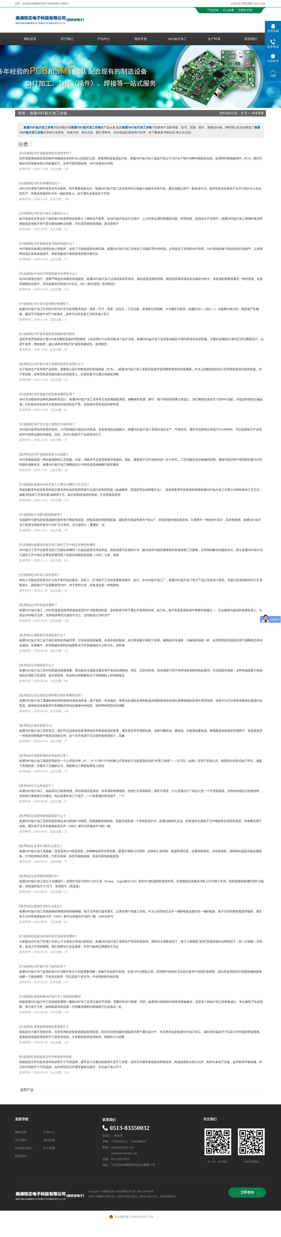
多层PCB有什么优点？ (48, 846)
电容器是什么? (43, 725)
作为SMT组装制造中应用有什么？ (56, 273)
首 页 (244, 113)
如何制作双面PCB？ (47, 876)
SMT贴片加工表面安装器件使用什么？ (59, 364)
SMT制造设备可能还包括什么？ (54, 243)
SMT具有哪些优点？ (47, 183)
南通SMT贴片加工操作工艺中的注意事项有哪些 (64, 544)
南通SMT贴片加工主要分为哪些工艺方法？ (61, 484)
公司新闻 (26, 213)
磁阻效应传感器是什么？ (50, 635)
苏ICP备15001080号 (143, 1191)
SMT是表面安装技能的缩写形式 (54, 334)
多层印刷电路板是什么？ (50, 815)
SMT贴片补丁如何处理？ (50, 966)
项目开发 (140, 39)
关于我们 (67, 39)
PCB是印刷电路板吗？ (48, 514)
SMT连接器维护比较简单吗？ (53, 153)
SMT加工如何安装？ (47, 574)
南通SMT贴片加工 (106, 1196)
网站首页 (30, 39)
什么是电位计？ (44, 785)
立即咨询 (247, 1192)
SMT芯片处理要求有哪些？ (51, 303)
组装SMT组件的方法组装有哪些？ (56, 936)
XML (263, 3)
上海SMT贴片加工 (148, 1196)
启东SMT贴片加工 (127, 1196)
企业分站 (236, 3)
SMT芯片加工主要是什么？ (51, 213)
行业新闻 (26, 153)
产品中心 (103, 39)
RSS (256, 3)
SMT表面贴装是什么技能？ (51, 454)
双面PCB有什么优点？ (48, 906)
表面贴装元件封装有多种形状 (53, 1056)
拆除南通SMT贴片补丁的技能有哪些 (57, 996)
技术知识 (26, 364)
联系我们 (251, 39)
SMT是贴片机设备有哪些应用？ (54, 394)
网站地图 (247, 3)
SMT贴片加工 (177, 39)
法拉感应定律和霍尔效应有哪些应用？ (58, 695)
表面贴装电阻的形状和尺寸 (51, 1026)
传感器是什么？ (44, 665)
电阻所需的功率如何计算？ (51, 755)
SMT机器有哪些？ (45, 605)
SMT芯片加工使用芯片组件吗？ (54, 424)
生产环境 (214, 39)
